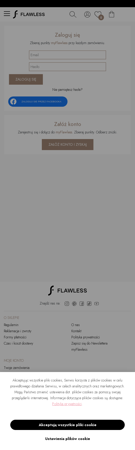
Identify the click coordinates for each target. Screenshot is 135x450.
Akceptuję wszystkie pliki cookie (68, 424)
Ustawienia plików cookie (67, 438)
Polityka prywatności (67, 403)
